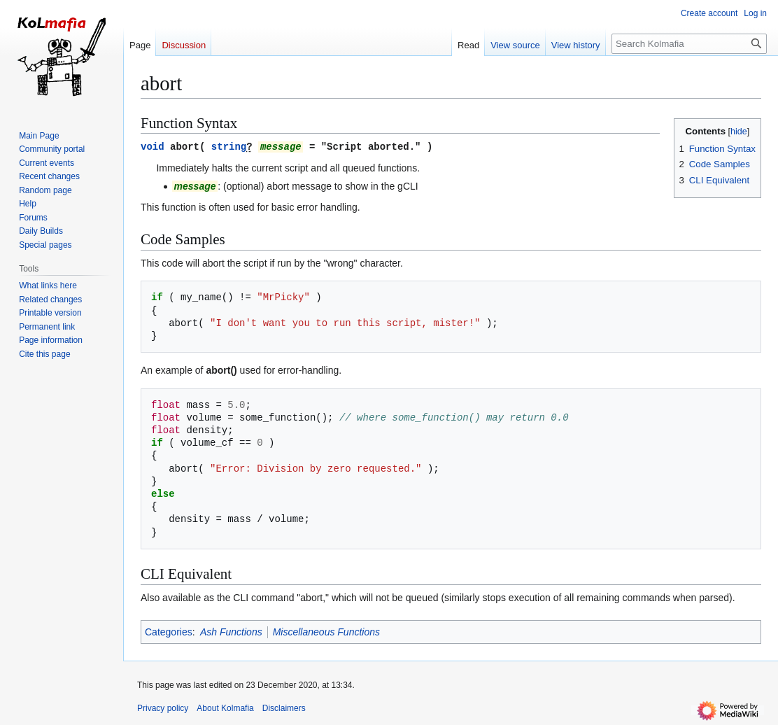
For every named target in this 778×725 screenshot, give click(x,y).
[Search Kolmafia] (689, 44)
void (152, 146)
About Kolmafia (225, 707)
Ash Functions (231, 631)
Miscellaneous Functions (326, 631)
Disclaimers (284, 707)
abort (184, 146)
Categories (168, 631)
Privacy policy (162, 707)
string (228, 146)
